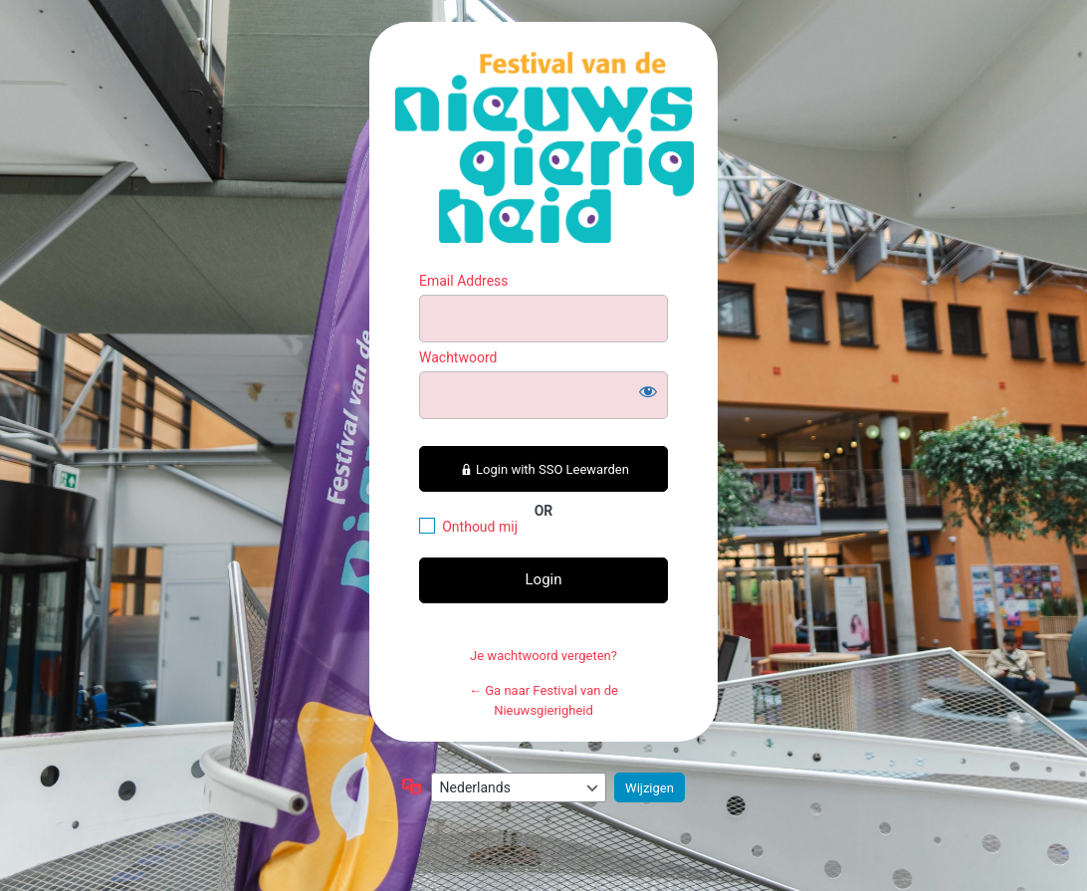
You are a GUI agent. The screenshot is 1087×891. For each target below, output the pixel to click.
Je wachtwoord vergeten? (543, 655)
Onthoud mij (480, 527)
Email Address (464, 281)
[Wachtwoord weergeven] (648, 391)
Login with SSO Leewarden (543, 469)
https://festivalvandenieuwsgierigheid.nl (544, 147)
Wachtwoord (458, 357)
